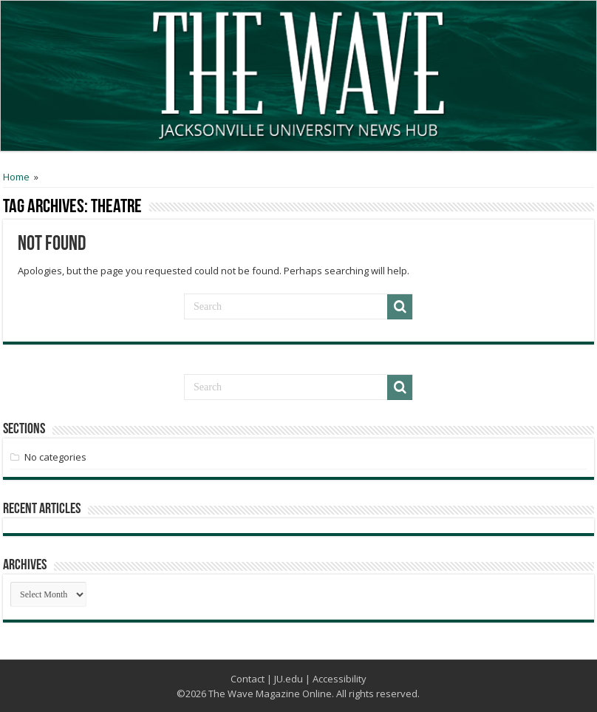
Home (16, 176)
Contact (248, 678)
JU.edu (288, 678)
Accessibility (339, 678)
